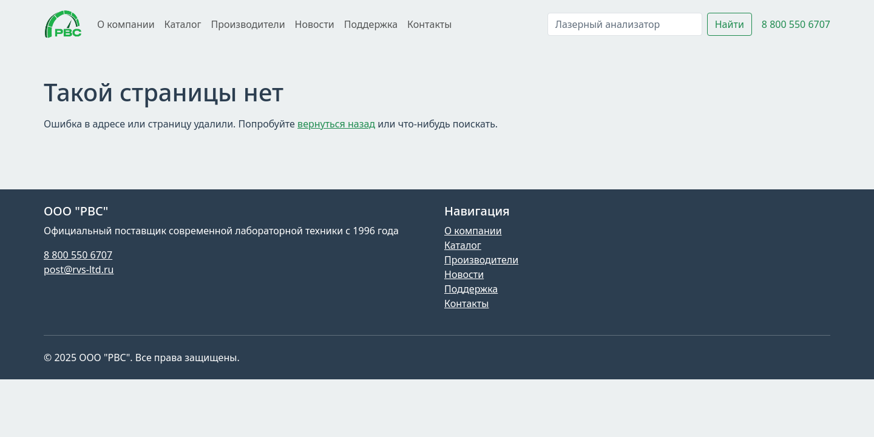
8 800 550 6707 (796, 24)
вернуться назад (336, 123)
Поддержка (371, 24)
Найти (729, 24)
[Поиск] (624, 24)
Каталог (183, 24)
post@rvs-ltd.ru (78, 269)
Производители (248, 24)
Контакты (429, 24)
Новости (314, 24)
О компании (126, 24)
